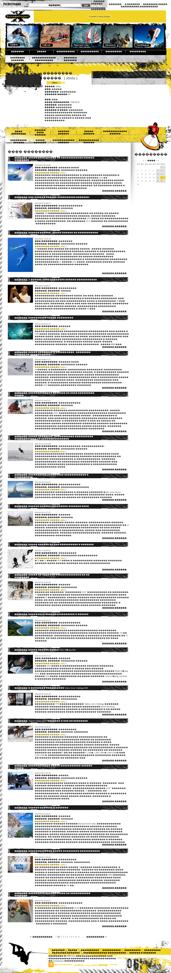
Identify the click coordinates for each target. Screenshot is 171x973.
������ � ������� (142, 953)
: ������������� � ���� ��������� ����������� (57, 851)
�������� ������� (66, 953)
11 (79, 937)
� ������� (132, 4)
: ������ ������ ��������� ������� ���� (51, 506)
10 (76, 937)
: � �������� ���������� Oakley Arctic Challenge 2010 (51, 688)
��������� (113, 51)
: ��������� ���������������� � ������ (51, 614)
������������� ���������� (104, 953)
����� (41, 51)
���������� (65, 51)
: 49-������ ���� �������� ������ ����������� (55, 280)
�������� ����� (155, 4)
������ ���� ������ (40, 132)
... (83, 937)
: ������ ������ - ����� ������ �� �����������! (56, 233)
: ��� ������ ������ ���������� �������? (52, 197)
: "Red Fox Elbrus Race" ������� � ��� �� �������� (51, 721)
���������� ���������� (139, 6)
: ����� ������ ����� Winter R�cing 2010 (45, 650)
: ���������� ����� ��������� (43, 318)
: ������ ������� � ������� (41, 808)
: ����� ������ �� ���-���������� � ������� (54, 544)
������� (115, 4)
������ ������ (114, 191)
